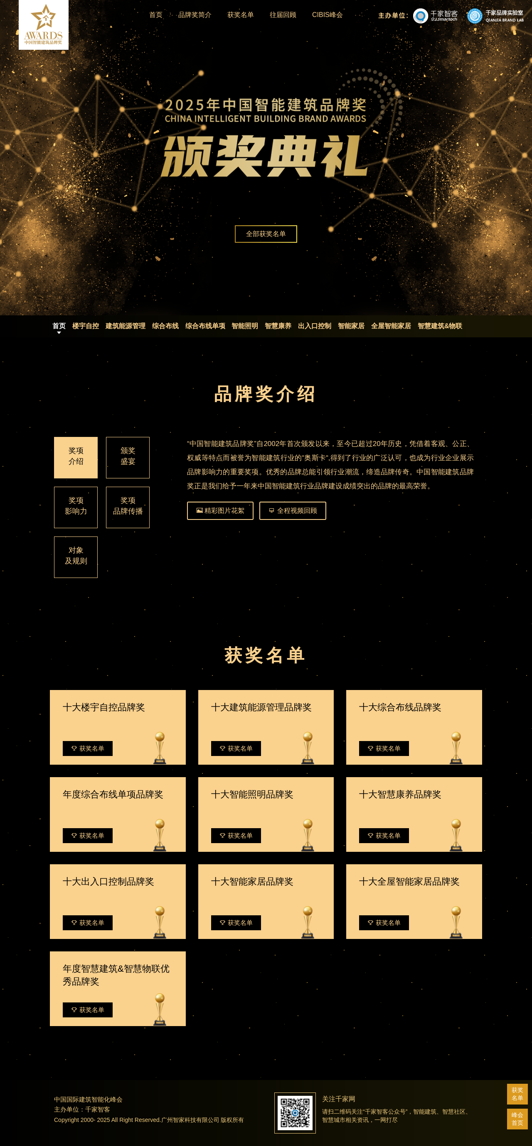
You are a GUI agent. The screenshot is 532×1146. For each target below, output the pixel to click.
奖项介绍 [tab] (76, 456)
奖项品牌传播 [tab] (128, 505)
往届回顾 (283, 14)
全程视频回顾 (292, 510)
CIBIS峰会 (327, 14)
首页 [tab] (59, 325)
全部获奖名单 (266, 233)
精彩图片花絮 (220, 510)
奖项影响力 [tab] (76, 505)
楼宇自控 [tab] (85, 325)
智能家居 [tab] (351, 325)
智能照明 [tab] (245, 325)
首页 (156, 14)
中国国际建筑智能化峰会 (88, 1099)
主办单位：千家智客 (82, 1109)
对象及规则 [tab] (76, 555)
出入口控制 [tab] (314, 325)
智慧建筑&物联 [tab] (440, 325)
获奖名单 (240, 14)
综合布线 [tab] (165, 325)
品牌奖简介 (195, 14)
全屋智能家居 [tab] (391, 325)
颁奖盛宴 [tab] (128, 456)
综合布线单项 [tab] (205, 325)
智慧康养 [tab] (278, 325)
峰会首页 (517, 1119)
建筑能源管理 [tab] (125, 325)
